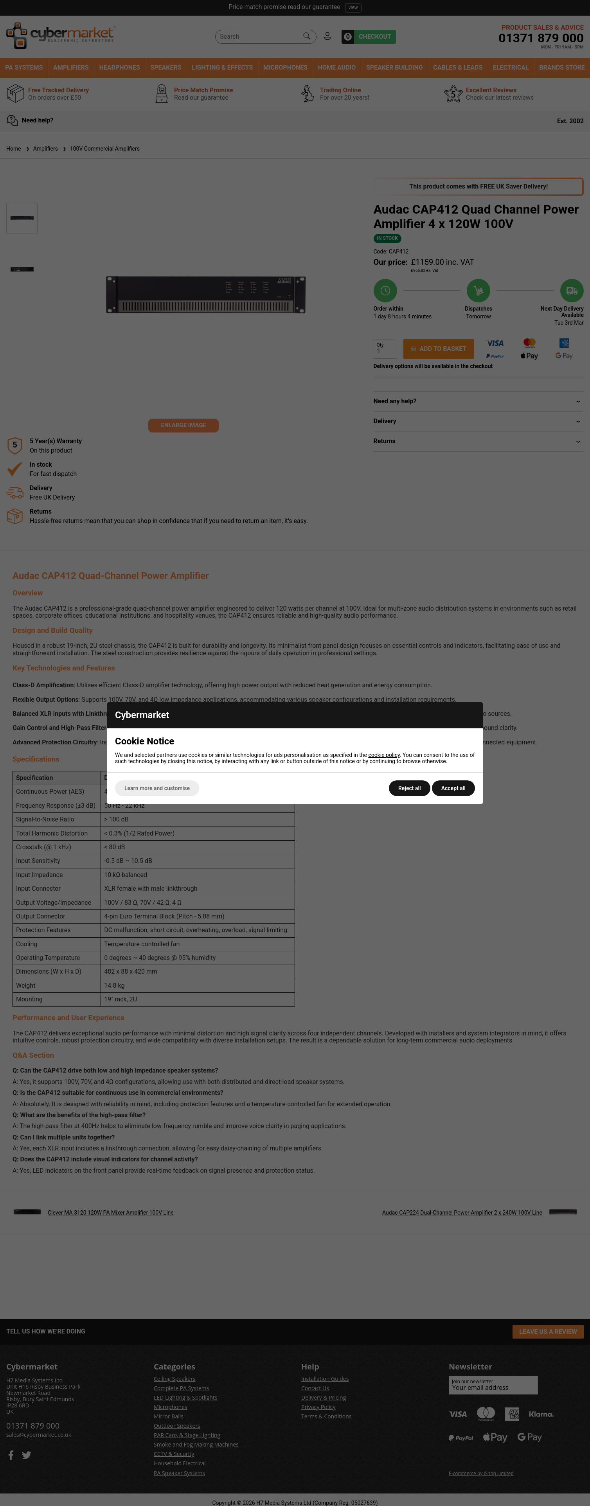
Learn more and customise (157, 788)
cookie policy (384, 755)
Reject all (409, 788)
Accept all (453, 788)
